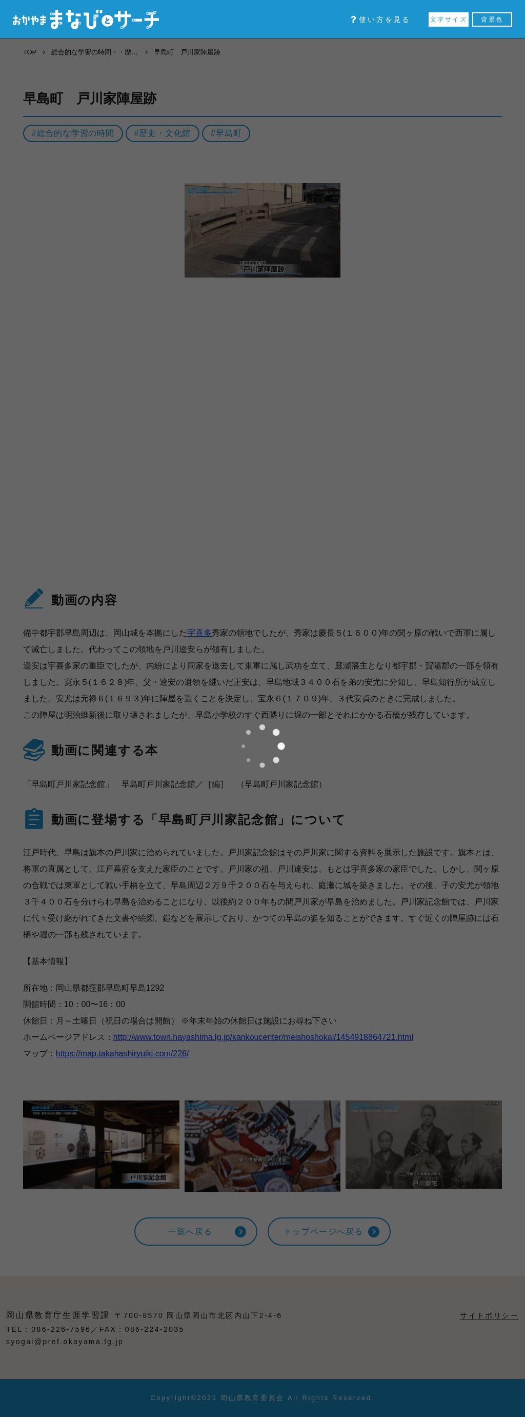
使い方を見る (381, 19)
